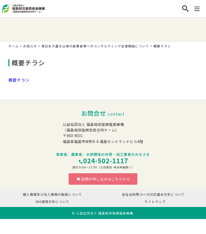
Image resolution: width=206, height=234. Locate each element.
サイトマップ (155, 201)
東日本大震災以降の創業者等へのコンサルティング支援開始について (95, 46)
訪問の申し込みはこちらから (103, 179)
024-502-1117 (105, 160)
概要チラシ (19, 80)
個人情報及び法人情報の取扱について (52, 194)
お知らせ (30, 46)
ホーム (13, 46)
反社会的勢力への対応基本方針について (153, 194)
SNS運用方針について (52, 201)
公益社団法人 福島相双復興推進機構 (104, 213)
